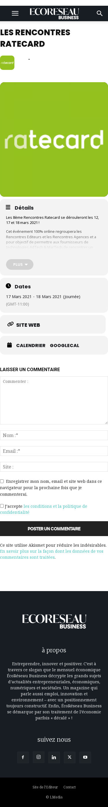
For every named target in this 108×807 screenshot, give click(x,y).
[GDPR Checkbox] (2, 506)
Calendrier (31, 345)
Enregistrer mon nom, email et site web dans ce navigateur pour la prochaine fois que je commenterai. (51, 488)
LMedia (56, 797)
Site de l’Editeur (45, 787)
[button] (15, 13)
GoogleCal (64, 345)
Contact (69, 787)
